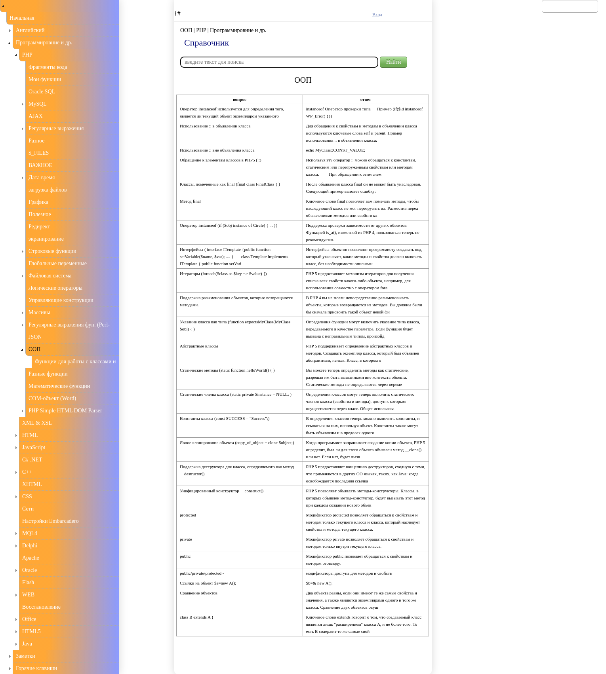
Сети (28, 509)
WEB (28, 595)
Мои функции (45, 79)
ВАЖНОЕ (40, 165)
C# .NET (32, 460)
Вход (377, 14)
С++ (27, 472)
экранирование (46, 239)
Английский (30, 30)
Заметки (25, 656)
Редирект (39, 227)
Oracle (29, 570)
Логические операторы (55, 288)
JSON (35, 337)
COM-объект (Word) (52, 398)
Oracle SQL (42, 92)
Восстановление (41, 607)
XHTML (32, 484)
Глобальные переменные (58, 263)
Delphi (29, 546)
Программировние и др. (44, 43)
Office (29, 619)
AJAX (36, 116)
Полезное (40, 214)
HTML (30, 435)
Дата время (42, 177)
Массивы (39, 312)
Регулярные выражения (56, 128)
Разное (36, 141)
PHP (27, 55)
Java (27, 644)
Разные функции (48, 374)
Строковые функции (52, 251)
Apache (30, 558)
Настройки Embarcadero (50, 521)
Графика (38, 202)
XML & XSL (37, 423)
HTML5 (31, 631)
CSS (27, 496)
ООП (34, 349)
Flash (28, 582)
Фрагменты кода (48, 67)
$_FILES (39, 153)
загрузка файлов (48, 190)
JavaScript (33, 447)
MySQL (38, 104)
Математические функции (59, 386)
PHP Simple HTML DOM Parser (65, 411)
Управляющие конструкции (61, 300)
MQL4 (29, 533)
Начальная (22, 18)
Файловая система (50, 276)
